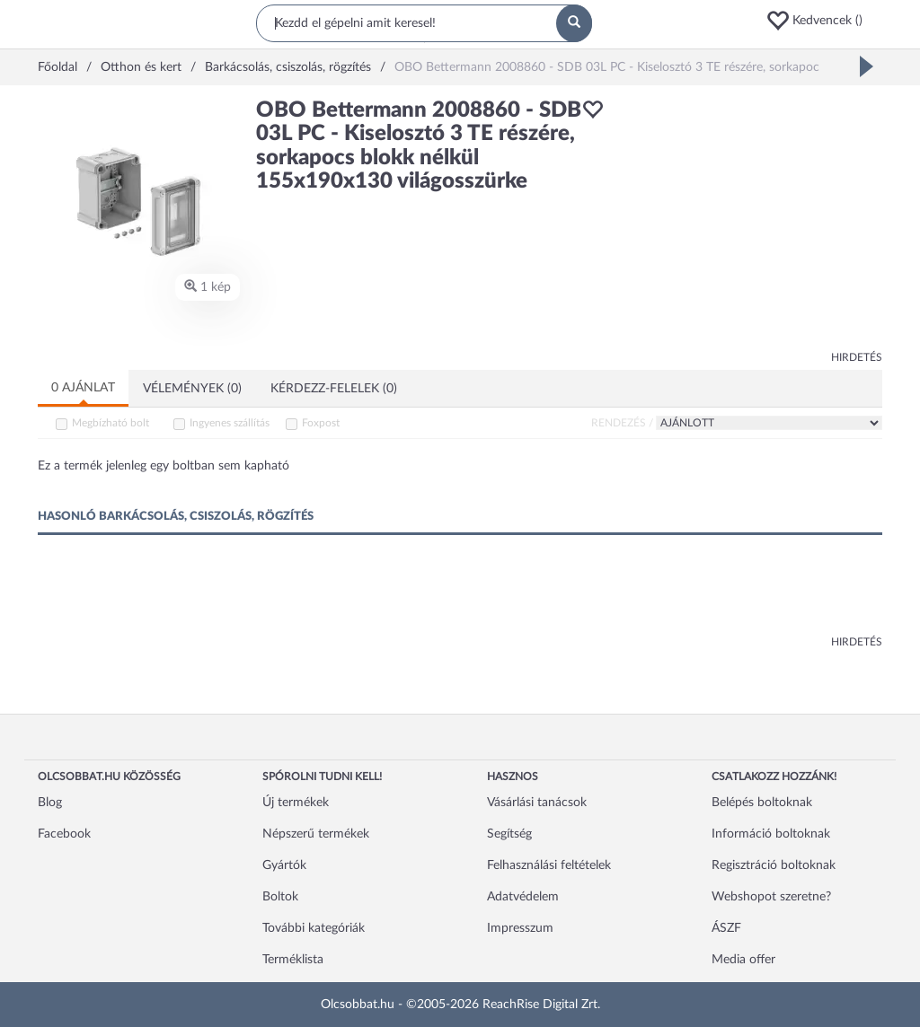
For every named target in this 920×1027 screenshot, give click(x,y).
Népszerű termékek (315, 834)
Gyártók (284, 865)
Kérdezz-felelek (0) (333, 388)
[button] (823, 20)
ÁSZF (726, 928)
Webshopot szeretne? (771, 897)
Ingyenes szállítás (230, 422)
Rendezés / (622, 422)
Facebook (64, 834)
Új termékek (295, 802)
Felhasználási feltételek (549, 865)
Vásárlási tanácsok (537, 802)
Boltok (280, 897)
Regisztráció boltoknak (774, 865)
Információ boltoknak (771, 834)
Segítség (509, 834)
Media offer (743, 959)
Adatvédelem (523, 897)
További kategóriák (313, 928)
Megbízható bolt (110, 422)
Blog (50, 802)
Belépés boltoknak (762, 802)
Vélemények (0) (192, 388)
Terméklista (292, 959)
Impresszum (520, 928)
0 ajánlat (83, 388)
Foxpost (321, 422)
